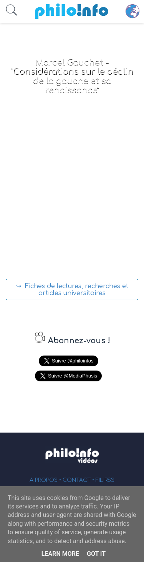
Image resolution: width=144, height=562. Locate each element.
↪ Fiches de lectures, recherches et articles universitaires (72, 290)
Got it (96, 553)
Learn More (60, 553)
